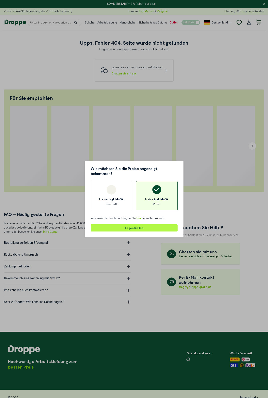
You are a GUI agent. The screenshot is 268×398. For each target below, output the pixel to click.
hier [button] (138, 218)
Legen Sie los (134, 228)
